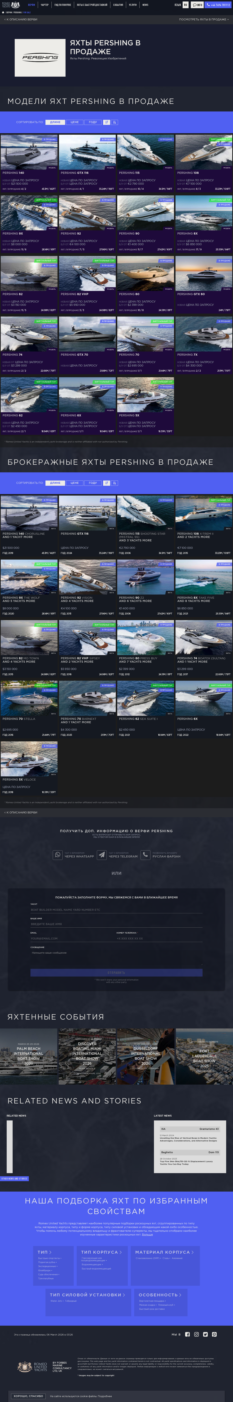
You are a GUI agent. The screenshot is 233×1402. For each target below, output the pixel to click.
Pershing (18, 12)
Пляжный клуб (165, 1305)
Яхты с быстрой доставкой (92, 4)
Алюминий (177, 1258)
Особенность (161, 1295)
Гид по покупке (63, 4)
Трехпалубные (46, 1279)
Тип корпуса (102, 1252)
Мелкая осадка (147, 1305)
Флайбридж (44, 1270)
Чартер (45, 4)
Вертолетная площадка (151, 1301)
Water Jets (56, 1301)
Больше (147, 1235)
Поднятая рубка (46, 1262)
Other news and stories (14, 1178)
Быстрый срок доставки (152, 1309)
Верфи (31, 4)
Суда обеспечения (48, 1275)
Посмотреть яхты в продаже (204, 19)
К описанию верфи (20, 19)
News (145, 4)
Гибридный (71, 1301)
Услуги (133, 4)
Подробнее (105, 1396)
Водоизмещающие (91, 1265)
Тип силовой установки (88, 1295)
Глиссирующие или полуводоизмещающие (93, 1259)
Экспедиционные (47, 1266)
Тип (45, 1252)
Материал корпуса (165, 1252)
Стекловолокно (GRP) (147, 1258)
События (118, 4)
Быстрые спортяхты (49, 1258)
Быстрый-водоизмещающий (96, 1269)
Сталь (166, 1258)
